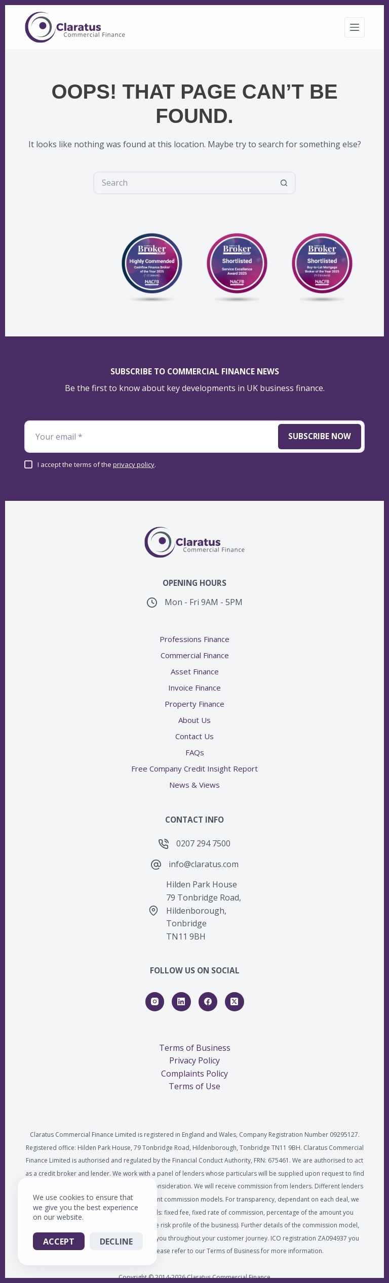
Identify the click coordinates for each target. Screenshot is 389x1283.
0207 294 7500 (203, 819)
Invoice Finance (194, 663)
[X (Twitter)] (234, 977)
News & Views (194, 760)
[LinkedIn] (181, 977)
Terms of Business (194, 1023)
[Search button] (284, 183)
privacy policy (133, 440)
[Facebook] (208, 977)
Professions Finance (194, 615)
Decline (116, 1241)
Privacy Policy (194, 1036)
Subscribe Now (318, 412)
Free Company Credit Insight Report (194, 744)
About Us (194, 696)
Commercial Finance (195, 631)
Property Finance (194, 680)
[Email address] (149, 412)
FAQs (194, 728)
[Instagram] (155, 977)
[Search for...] (183, 183)
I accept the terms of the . (96, 440)
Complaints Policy (194, 1049)
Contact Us (194, 712)
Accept (58, 1241)
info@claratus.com (204, 839)
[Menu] (354, 27)
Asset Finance (195, 647)
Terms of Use (194, 1062)
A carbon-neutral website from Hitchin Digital (194, 1265)
